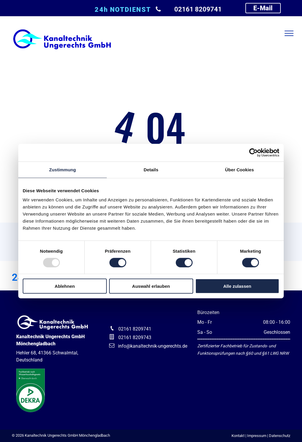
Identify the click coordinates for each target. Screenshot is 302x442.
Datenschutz (279, 435)
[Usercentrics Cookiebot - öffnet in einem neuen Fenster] (253, 152)
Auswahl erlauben (151, 286)
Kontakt (238, 435)
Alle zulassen (237, 286)
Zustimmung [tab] (62, 169)
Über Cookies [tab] (239, 169)
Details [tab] (151, 169)
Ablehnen (65, 286)
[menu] (289, 33)
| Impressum (255, 435)
